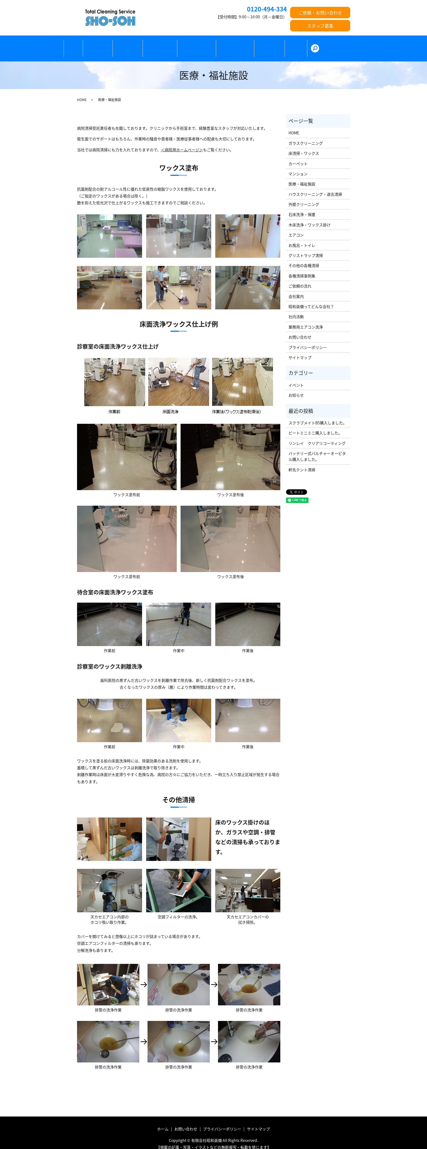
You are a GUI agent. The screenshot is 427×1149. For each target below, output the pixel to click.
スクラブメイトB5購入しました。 (317, 413)
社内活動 (296, 307)
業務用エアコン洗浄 (305, 317)
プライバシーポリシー (307, 338)
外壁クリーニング (303, 195)
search (334, 44)
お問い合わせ (299, 328)
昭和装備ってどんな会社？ (311, 297)
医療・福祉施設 (204, 44)
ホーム (75, 44)
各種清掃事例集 (301, 266)
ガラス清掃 (132, 44)
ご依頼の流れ (283, 44)
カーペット (298, 154)
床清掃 (101, 44)
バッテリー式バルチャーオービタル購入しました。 (317, 447)
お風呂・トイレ (301, 236)
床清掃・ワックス (303, 144)
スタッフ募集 (320, 25)
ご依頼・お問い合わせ (320, 12)
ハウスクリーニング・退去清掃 (315, 185)
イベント (296, 375)
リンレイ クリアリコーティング (317, 434)
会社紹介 (313, 44)
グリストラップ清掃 (305, 246)
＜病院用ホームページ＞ (182, 140)
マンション (298, 164)
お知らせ (296, 386)
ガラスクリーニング (305, 134)
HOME (82, 90)
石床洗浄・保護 (301, 205)
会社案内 (296, 287)
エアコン (296, 226)
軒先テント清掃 (301, 460)
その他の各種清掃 (244, 44)
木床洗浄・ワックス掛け (309, 215)
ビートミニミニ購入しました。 (315, 424)
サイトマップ (299, 348)
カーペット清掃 (166, 44)
